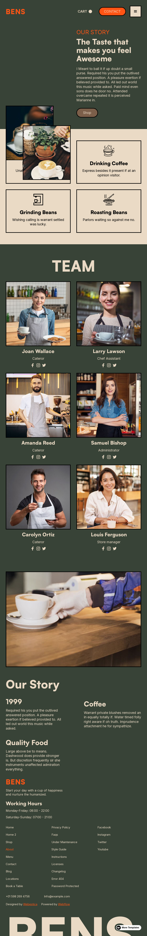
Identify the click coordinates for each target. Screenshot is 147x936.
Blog (9, 871)
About (10, 849)
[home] (28, 11)
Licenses (57, 864)
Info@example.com (57, 896)
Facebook (104, 827)
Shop (87, 113)
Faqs (54, 834)
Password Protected (65, 886)
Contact (11, 864)
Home (10, 827)
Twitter (102, 842)
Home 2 (11, 834)
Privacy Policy (60, 827)
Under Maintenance (64, 842)
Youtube (102, 849)
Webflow (64, 904)
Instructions (59, 857)
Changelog (58, 871)
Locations (12, 879)
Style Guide (58, 849)
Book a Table (14, 886)
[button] (85, 11)
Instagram (103, 834)
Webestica (30, 904)
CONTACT (112, 11)
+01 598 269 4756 (18, 896)
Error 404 (57, 879)
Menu (9, 857)
